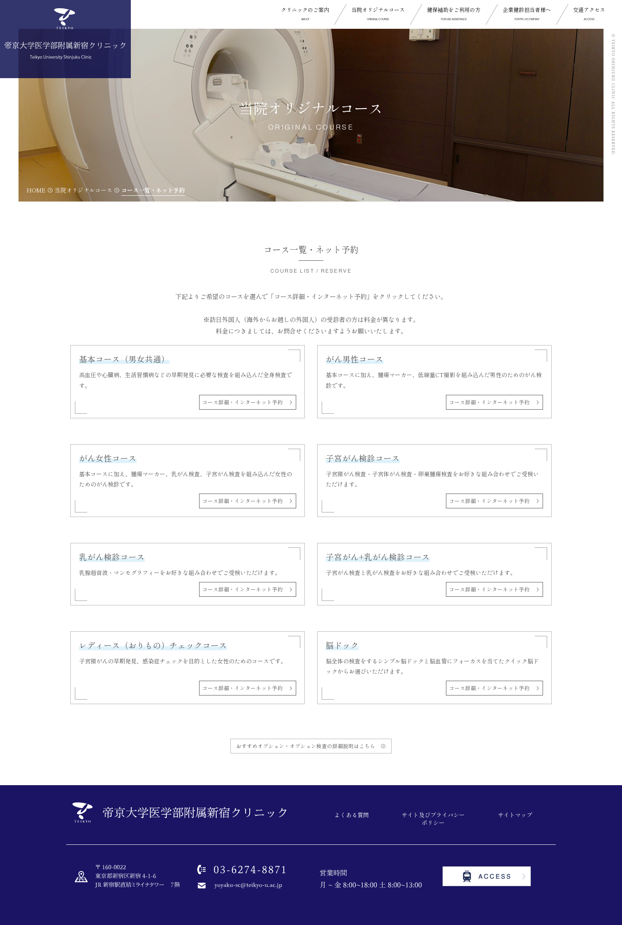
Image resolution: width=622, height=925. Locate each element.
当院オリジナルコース (83, 190)
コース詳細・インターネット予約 (245, 402)
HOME (36, 190)
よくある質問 (351, 815)
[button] (305, 14)
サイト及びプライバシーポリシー (433, 819)
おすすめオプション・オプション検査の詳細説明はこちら (308, 746)
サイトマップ (515, 815)
